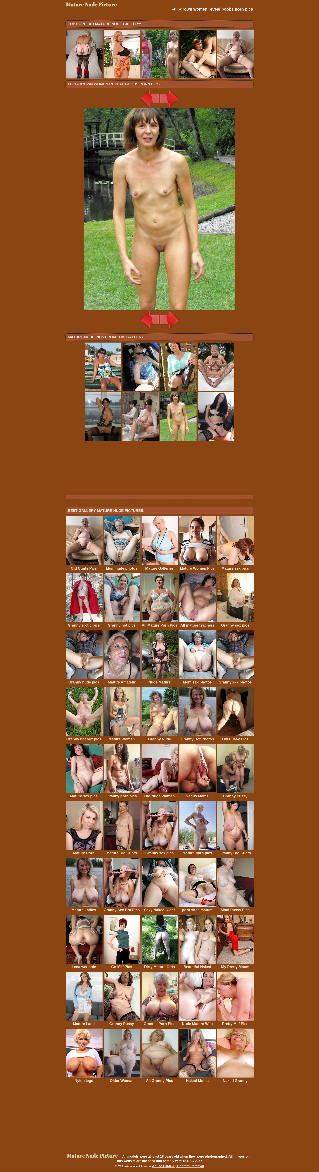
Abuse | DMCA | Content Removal (178, 1166)
